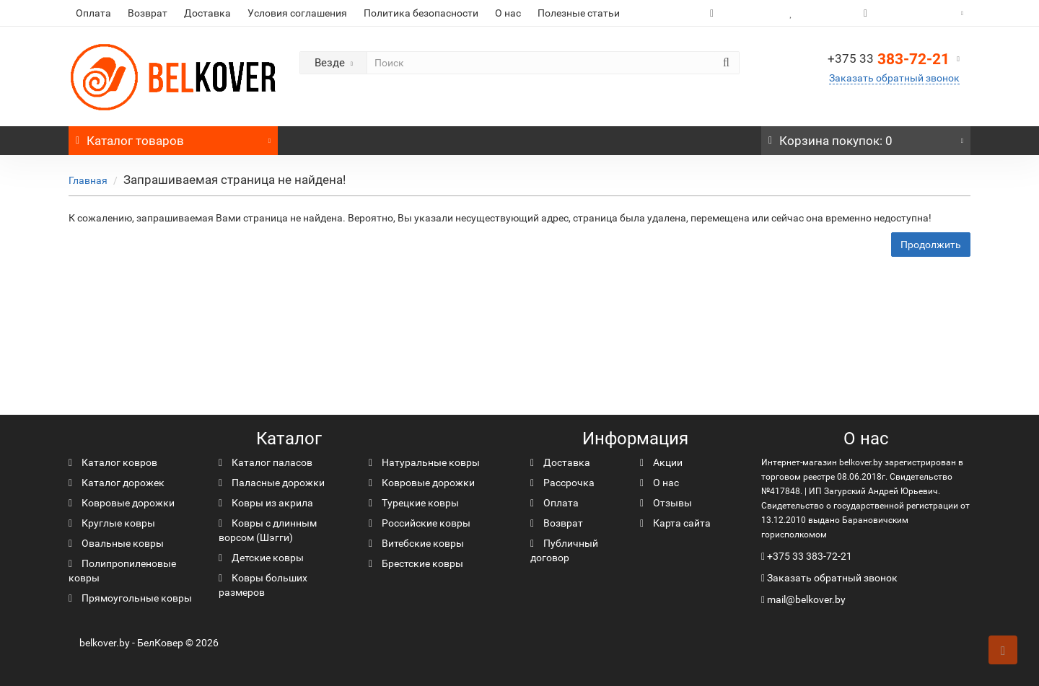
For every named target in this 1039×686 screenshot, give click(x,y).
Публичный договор (564, 550)
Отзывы (666, 503)
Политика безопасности (421, 13)
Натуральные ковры (424, 462)
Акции (661, 462)
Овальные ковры (116, 543)
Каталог (173, 137)
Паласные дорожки (272, 482)
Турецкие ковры (414, 503)
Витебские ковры (416, 543)
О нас (508, 13)
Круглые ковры (112, 523)
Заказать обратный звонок (894, 78)
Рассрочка (562, 482)
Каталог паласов (265, 462)
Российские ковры (419, 523)
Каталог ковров (113, 462)
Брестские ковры (416, 563)
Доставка (207, 13)
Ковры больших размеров (263, 585)
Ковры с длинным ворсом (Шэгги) (268, 530)
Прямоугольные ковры (130, 598)
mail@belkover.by (803, 599)
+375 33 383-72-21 (809, 556)
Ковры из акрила (266, 503)
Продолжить (930, 244)
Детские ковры (261, 557)
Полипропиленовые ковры (122, 571)
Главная (88, 180)
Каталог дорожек (117, 482)
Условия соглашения (297, 13)
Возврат (147, 13)
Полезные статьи (579, 13)
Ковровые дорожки (122, 503)
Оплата (93, 13)
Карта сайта (675, 523)
